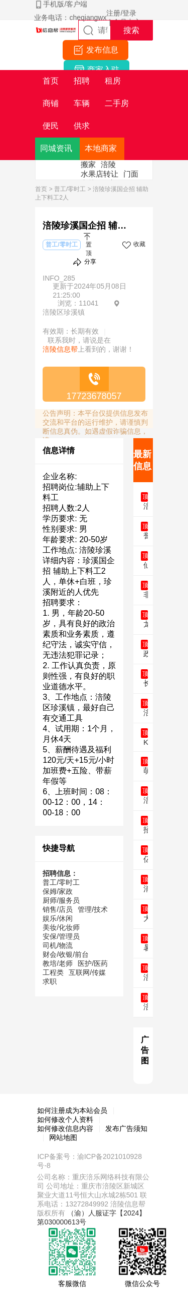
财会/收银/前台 (66, 954)
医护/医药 (93, 963)
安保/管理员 (61, 936)
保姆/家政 (58, 891)
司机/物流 (58, 945)
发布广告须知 (126, 1128)
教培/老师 (58, 963)
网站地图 (63, 1137)
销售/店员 (58, 909)
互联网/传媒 (87, 972)
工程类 (53, 972)
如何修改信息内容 (65, 1128)
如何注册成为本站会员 (72, 1110)
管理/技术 (93, 909)
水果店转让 (99, 174)
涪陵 (108, 164)
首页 (41, 189)
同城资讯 (56, 148)
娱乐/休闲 (58, 918)
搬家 (88, 164)
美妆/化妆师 (61, 927)
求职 (50, 981)
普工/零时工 (70, 189)
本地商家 (101, 148)
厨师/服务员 (61, 900)
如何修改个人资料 (65, 1119)
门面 (130, 174)
